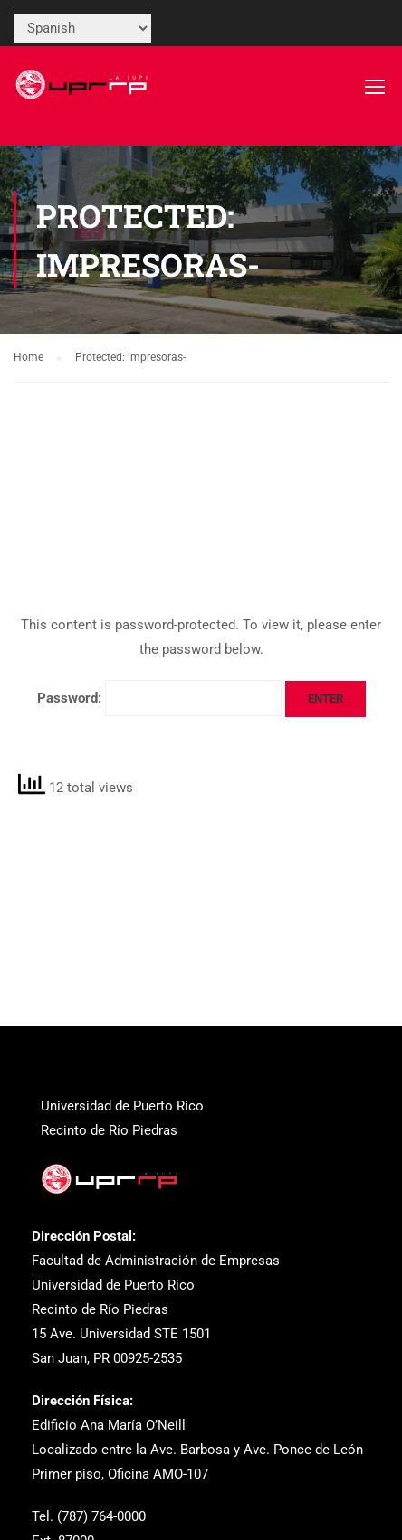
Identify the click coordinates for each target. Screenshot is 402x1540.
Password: (159, 698)
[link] (83, 95)
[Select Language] (82, 28)
